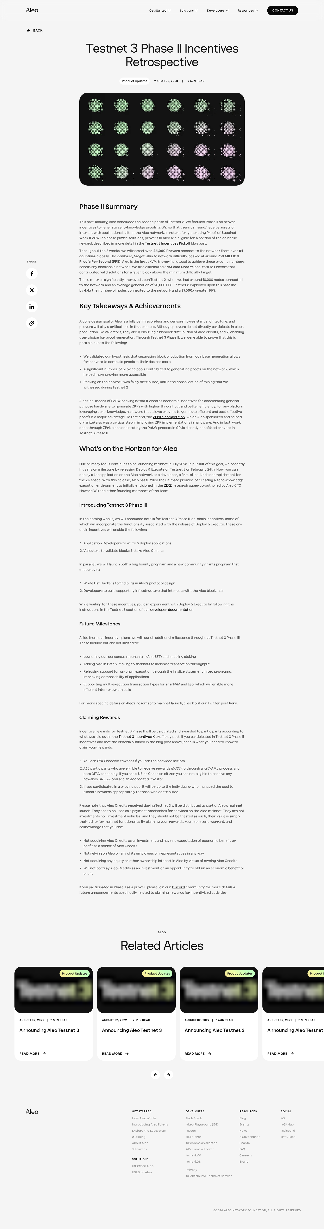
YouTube (288, 1136)
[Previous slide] (155, 1074)
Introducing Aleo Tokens (150, 1124)
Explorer (193, 1136)
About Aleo (140, 1143)
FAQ (242, 1149)
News (243, 1130)
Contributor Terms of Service (209, 1176)
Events (244, 1124)
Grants (244, 1143)
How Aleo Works (144, 1118)
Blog (242, 1118)
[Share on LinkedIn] (32, 200)
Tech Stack (194, 1118)
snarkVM (193, 1155)
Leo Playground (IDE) (202, 1124)
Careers (245, 1155)
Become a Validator (201, 1143)
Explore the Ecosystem (149, 1130)
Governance (250, 1136)
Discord (178, 887)
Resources (248, 10)
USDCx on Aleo (143, 1166)
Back (35, 30)
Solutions (189, 10)
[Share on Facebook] (32, 167)
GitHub (287, 1124)
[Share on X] (32, 184)
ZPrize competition (169, 417)
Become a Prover (200, 1149)
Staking (138, 1136)
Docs (191, 1130)
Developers (218, 10)
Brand (244, 1161)
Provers (139, 1149)
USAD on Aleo (142, 1172)
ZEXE (168, 485)
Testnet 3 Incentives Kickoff (167, 243)
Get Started (160, 10)
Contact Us (282, 10)
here (233, 703)
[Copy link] (32, 217)
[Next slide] (168, 1074)
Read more (32, 1053)
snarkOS (193, 1161)
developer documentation (171, 610)
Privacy (191, 1169)
